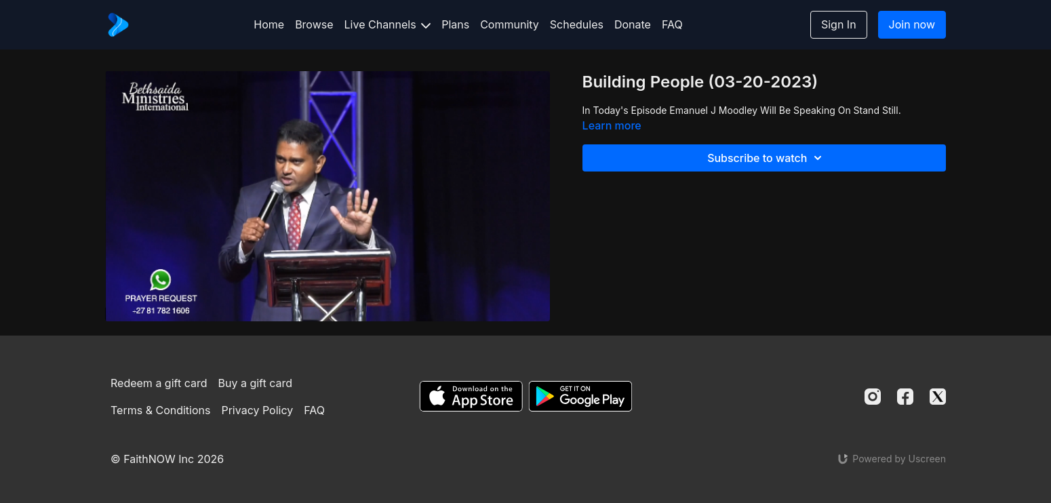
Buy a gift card (255, 383)
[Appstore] (471, 396)
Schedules (576, 24)
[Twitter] (938, 396)
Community (509, 24)
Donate (632, 24)
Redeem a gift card (159, 383)
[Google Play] (580, 396)
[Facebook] (905, 396)
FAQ (672, 24)
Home (269, 24)
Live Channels (387, 24)
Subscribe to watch (766, 158)
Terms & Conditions (160, 410)
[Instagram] (873, 396)
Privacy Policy (257, 410)
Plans (455, 24)
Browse (314, 24)
